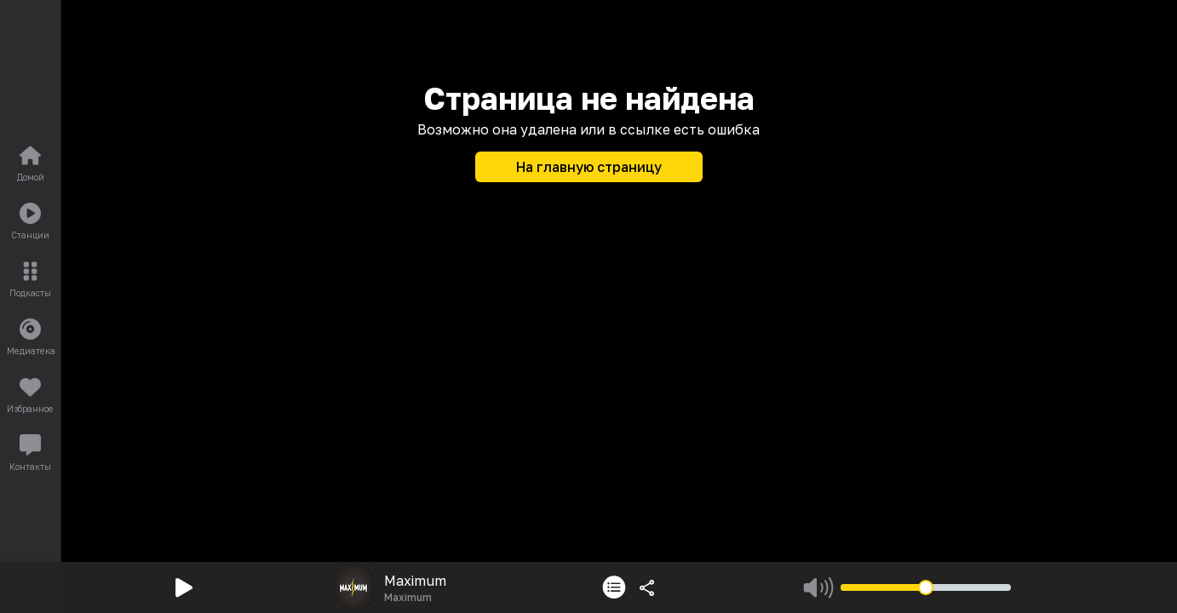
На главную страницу (589, 166)
